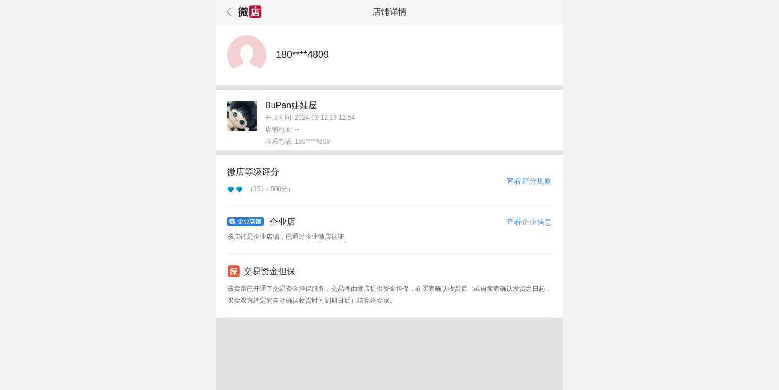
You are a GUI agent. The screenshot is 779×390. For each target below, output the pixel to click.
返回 (227, 12)
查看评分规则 (529, 181)
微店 (250, 12)
